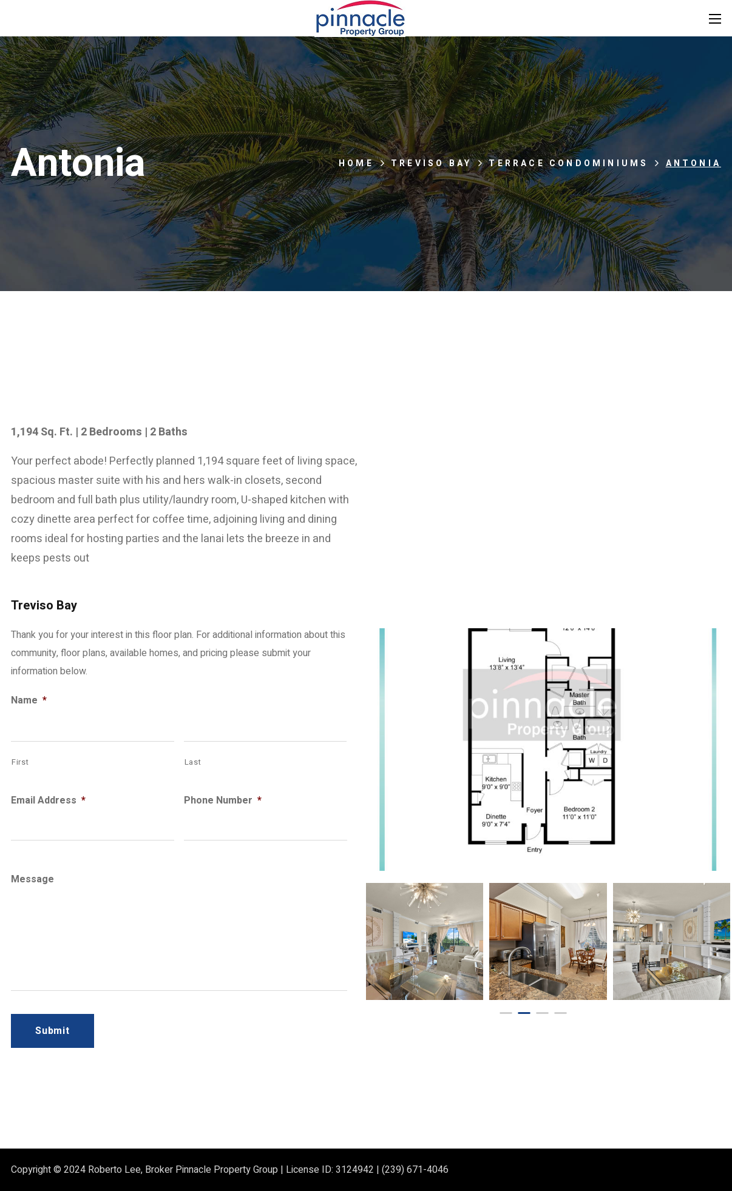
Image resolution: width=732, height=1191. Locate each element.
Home (356, 163)
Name (29, 700)
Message (32, 879)
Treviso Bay (431, 163)
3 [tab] (542, 1013)
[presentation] (505, 1013)
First (20, 762)
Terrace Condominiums (568, 163)
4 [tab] (560, 1013)
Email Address (48, 800)
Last (193, 762)
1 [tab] (506, 1013)
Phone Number (223, 800)
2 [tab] (524, 1013)
